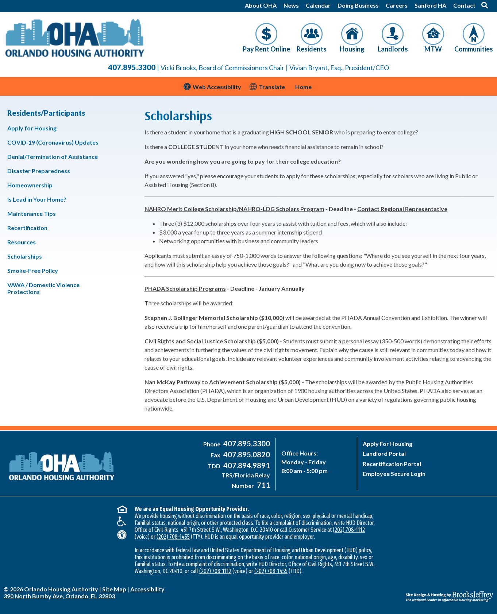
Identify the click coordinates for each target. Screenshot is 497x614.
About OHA (261, 5)
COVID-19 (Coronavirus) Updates (53, 142)
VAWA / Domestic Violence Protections (43, 288)
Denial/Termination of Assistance (52, 156)
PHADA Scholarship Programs (185, 288)
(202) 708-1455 (173, 536)
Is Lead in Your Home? (36, 199)
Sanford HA (430, 5)
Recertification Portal (392, 463)
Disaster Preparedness (38, 170)
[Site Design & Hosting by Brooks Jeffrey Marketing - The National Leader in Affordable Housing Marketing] (432, 591)
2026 (16, 589)
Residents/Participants (46, 112)
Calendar (318, 5)
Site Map (114, 589)
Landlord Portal (384, 453)
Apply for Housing (32, 128)
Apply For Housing (387, 443)
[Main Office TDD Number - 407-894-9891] (245, 465)
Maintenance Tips (31, 213)
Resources (21, 242)
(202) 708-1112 (349, 529)
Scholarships (24, 256)
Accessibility (147, 589)
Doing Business (358, 5)
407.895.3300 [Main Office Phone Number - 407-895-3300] (131, 67)
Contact (464, 5)
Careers (397, 5)
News (291, 5)
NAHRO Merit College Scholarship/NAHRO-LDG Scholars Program (234, 208)
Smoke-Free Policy (32, 270)
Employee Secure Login (394, 473)
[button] (484, 5)
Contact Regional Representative (402, 208)
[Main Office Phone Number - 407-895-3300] (245, 444)
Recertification (27, 227)
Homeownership (30, 185)
